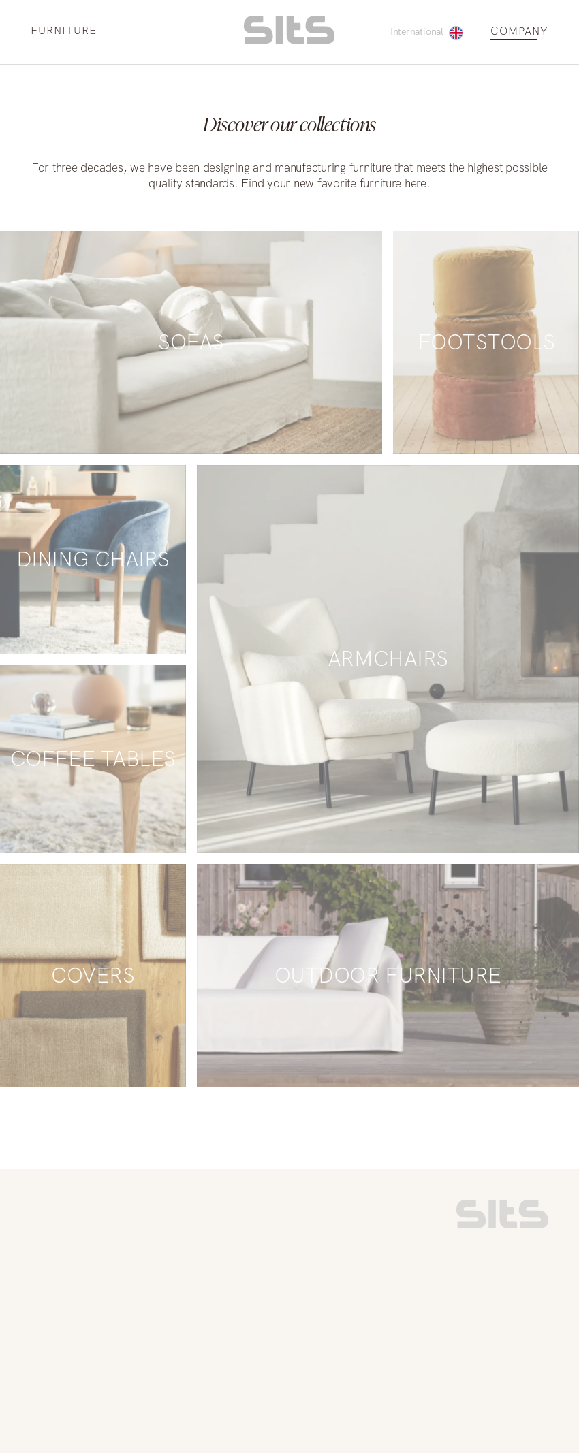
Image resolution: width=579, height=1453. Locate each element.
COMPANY (519, 31)
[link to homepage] (502, 1225)
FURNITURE (64, 31)
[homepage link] (289, 40)
